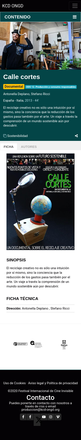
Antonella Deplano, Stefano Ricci (27, 94)
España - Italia (13, 100)
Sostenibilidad (17, 136)
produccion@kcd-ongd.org (41, 410)
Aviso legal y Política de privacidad (53, 383)
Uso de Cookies (14, 383)
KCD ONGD (12, 5)
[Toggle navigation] (75, 6)
